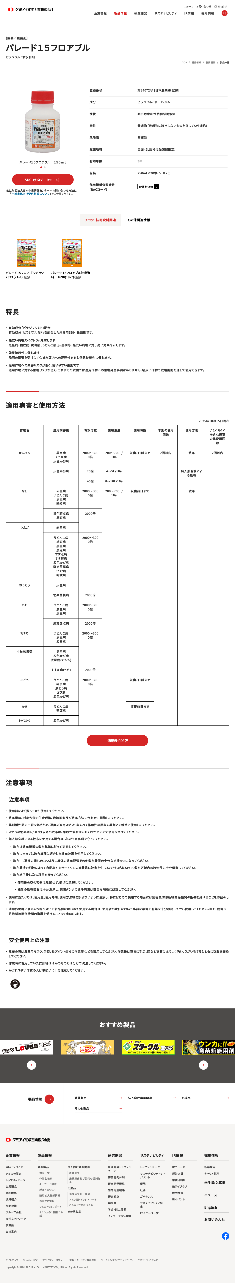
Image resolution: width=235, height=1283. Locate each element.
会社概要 (11, 1193)
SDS (43, 179)
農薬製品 (81, 1098)
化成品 (186, 1098)
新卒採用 (211, 1167)
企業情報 (100, 13)
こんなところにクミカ (81, 1205)
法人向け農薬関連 (140, 1098)
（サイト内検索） (224, 13)
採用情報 (207, 13)
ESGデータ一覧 (149, 1213)
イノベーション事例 (119, 1216)
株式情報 (177, 1193)
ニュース (188, 6)
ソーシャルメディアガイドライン (117, 1260)
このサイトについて (148, 1260)
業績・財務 (178, 1180)
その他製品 (82, 1108)
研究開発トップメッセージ (119, 1169)
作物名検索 (45, 1178)
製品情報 (120, 13)
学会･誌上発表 (117, 1209)
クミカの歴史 (13, 1173)
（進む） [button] (203, 1065)
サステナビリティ (165, 13)
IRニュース (178, 1167)
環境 (143, 1184)
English (223, 6)
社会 (143, 1190)
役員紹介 (11, 1199)
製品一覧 (44, 1173)
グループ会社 (14, 1212)
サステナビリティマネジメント (152, 1175)
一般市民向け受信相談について (31, 193)
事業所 (10, 1225)
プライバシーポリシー (54, 1260)
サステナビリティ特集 (151, 1205)
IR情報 (189, 13)
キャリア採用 (212, 1173)
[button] (41, 167)
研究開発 (140, 13)
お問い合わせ (203, 6)
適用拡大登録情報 (49, 1195)
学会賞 (112, 1203)
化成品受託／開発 (79, 1194)
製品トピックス (47, 1189)
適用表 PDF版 (117, 740)
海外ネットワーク (16, 1219)
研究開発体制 (116, 1177)
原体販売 (74, 1173)
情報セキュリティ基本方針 (82, 1260)
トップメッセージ (16, 1180)
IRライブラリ (179, 1186)
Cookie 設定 (30, 1260)
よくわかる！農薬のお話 (51, 1214)
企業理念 (11, 1186)
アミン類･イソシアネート (83, 1199)
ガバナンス (146, 1196)
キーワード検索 (48, 1184)
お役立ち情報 (46, 1201)
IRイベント (178, 1199)
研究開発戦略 (116, 1184)
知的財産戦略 (116, 1190)
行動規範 (11, 1206)
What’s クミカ (14, 1167)
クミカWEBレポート (50, 1206)
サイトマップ (12, 1260)
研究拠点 (113, 1196)
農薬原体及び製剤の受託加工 (85, 1180)
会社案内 (15, 1232)
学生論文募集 (214, 1182)
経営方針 (177, 1173)
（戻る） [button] (31, 1065)
